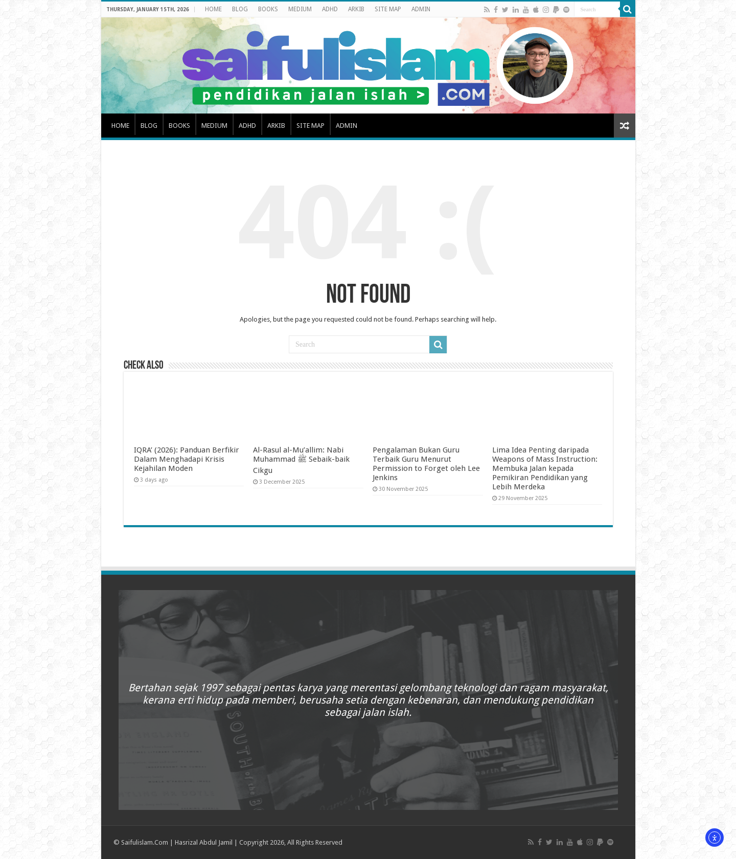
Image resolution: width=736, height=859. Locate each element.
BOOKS (268, 9)
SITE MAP (388, 9)
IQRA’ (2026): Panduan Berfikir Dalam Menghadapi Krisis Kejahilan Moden (186, 459)
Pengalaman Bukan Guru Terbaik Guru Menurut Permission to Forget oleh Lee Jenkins (426, 463)
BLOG (240, 9)
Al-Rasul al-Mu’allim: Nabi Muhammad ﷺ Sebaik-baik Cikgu (301, 460)
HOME (213, 9)
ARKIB (356, 9)
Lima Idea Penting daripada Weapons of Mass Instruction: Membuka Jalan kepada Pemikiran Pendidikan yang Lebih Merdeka (544, 468)
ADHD (330, 9)
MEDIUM (300, 9)
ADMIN (420, 9)
